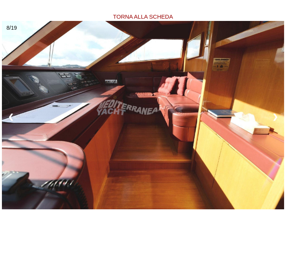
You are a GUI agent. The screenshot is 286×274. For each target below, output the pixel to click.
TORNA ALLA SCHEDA (143, 16)
